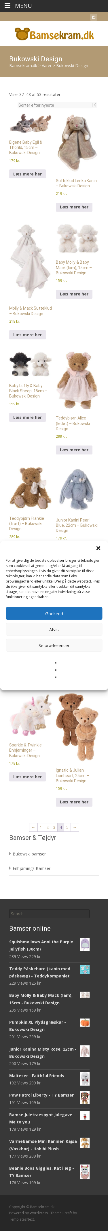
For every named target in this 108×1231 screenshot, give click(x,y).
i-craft (67, 1212)
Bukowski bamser (29, 854)
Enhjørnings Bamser (31, 868)
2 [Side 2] (47, 827)
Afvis (54, 629)
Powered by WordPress (29, 1212)
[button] (98, 548)
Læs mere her (27, 174)
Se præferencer (54, 645)
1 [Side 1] (41, 827)
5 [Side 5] (67, 827)
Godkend (54, 613)
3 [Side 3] (54, 827)
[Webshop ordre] (56, 105)
